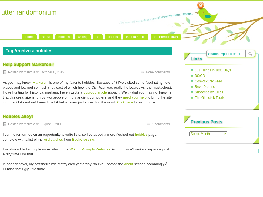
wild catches (53, 139)
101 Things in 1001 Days (213, 70)
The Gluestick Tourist (210, 98)
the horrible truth (166, 37)
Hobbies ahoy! (18, 116)
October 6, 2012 (52, 72)
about (46, 37)
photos (113, 37)
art (98, 37)
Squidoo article (95, 92)
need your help (135, 97)
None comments (158, 72)
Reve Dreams (205, 87)
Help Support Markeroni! (28, 64)
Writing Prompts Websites (90, 149)
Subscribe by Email (209, 92)
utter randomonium (28, 12)
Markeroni (40, 82)
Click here (125, 102)
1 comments (161, 124)
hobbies (64, 37)
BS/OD (200, 76)
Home (29, 37)
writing (83, 37)
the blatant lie (135, 37)
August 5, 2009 (51, 124)
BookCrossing (83, 139)
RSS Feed (200, 5)
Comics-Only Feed (208, 81)
